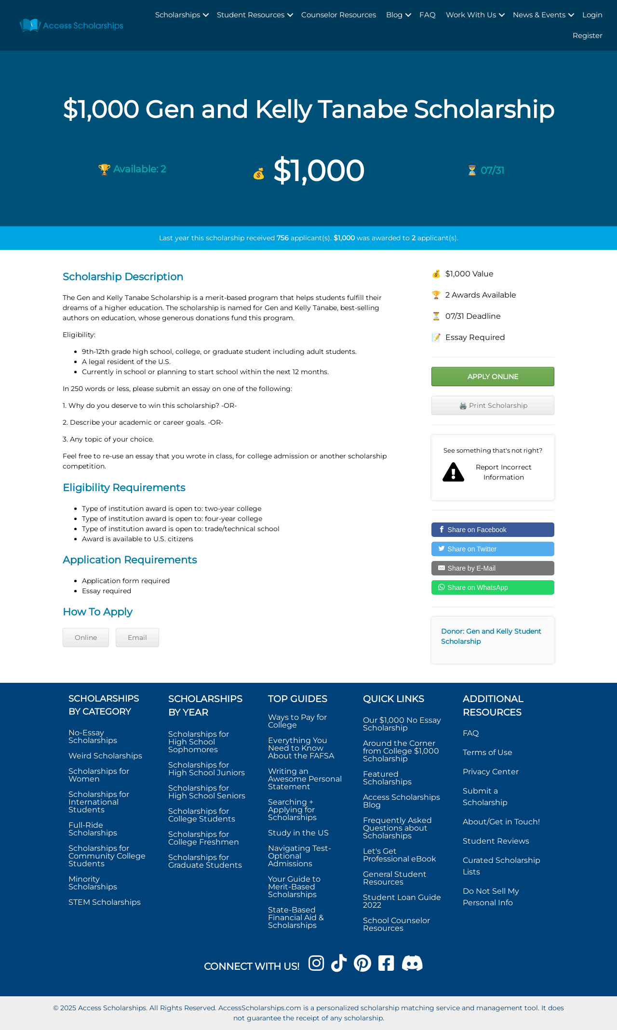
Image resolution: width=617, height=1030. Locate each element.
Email (137, 637)
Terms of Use (487, 752)
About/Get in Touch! (501, 821)
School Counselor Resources (396, 924)
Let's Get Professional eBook (399, 855)
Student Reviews (496, 841)
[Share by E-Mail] (492, 568)
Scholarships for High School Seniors (206, 791)
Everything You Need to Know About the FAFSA (301, 748)
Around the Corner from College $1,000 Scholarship (401, 751)
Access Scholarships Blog (401, 801)
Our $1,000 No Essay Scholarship (402, 724)
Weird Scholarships (105, 755)
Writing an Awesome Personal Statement (305, 779)
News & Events (539, 14)
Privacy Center (491, 771)
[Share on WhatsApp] (492, 587)
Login (592, 14)
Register (588, 35)
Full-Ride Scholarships (92, 829)
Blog (394, 14)
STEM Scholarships (104, 902)
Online (86, 637)
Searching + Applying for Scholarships (292, 809)
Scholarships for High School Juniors (206, 768)
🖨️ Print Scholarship (493, 405)
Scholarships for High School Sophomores (198, 742)
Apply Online (493, 376)
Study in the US (298, 832)
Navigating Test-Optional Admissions (299, 856)
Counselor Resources (338, 14)
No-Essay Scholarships (92, 736)
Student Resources (250, 14)
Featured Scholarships (388, 777)
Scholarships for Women (98, 775)
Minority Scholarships (92, 882)
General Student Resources (395, 878)
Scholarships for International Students (98, 802)
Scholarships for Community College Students (107, 856)
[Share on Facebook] (492, 529)
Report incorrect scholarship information (493, 467)
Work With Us (471, 14)
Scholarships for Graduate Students (205, 861)
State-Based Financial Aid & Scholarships (296, 917)
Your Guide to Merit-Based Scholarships (294, 886)
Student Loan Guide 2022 (402, 901)
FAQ (427, 14)
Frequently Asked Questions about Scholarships (397, 828)
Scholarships (177, 14)
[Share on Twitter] (492, 549)
